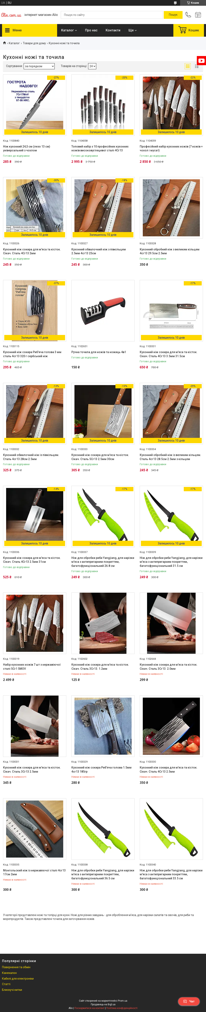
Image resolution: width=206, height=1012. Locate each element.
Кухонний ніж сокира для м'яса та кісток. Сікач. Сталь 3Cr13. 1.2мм (100, 666)
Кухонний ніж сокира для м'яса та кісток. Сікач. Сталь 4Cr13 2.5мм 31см (32, 560)
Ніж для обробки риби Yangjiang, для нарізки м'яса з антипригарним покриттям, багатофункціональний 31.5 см (171, 561)
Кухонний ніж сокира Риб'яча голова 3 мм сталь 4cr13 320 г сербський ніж (32, 354)
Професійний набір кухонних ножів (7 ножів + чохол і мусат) (171, 148)
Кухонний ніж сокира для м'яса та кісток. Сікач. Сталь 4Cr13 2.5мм (168, 769)
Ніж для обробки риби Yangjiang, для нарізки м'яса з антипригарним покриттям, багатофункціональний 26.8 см (102, 561)
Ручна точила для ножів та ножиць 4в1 (98, 352)
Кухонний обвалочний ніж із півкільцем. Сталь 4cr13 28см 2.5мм (31, 457)
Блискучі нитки (12, 989)
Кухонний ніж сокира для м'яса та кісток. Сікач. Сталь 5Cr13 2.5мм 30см (100, 457)
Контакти (113, 30)
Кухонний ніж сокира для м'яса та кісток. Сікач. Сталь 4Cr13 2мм (32, 251)
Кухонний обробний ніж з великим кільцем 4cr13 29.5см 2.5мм (169, 251)
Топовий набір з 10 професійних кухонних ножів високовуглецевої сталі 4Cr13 (99, 148)
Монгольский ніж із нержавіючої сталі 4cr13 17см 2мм (34, 872)
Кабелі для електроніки (18, 978)
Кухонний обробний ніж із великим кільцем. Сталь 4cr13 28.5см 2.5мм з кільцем (170, 457)
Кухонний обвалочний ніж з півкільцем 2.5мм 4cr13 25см (98, 251)
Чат (189, 1001)
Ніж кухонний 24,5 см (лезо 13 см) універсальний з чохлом (26, 148)
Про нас (91, 30)
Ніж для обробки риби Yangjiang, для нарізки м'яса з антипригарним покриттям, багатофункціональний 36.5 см (102, 874)
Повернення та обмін (16, 967)
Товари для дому (34, 43)
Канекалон (9, 973)
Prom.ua (122, 1000)
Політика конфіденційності (121, 1008)
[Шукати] (173, 15)
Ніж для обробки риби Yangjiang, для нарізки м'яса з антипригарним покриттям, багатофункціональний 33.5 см (171, 874)
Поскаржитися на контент (89, 1008)
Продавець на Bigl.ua (103, 1004)
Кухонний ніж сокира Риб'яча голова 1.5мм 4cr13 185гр (101, 769)
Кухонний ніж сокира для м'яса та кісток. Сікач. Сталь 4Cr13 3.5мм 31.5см (168, 354)
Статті (6, 984)
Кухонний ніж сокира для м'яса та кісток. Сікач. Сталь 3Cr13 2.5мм (32, 769)
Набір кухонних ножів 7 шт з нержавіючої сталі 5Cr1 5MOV (32, 666)
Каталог (67, 30)
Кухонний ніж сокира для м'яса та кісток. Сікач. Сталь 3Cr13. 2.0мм (168, 666)
